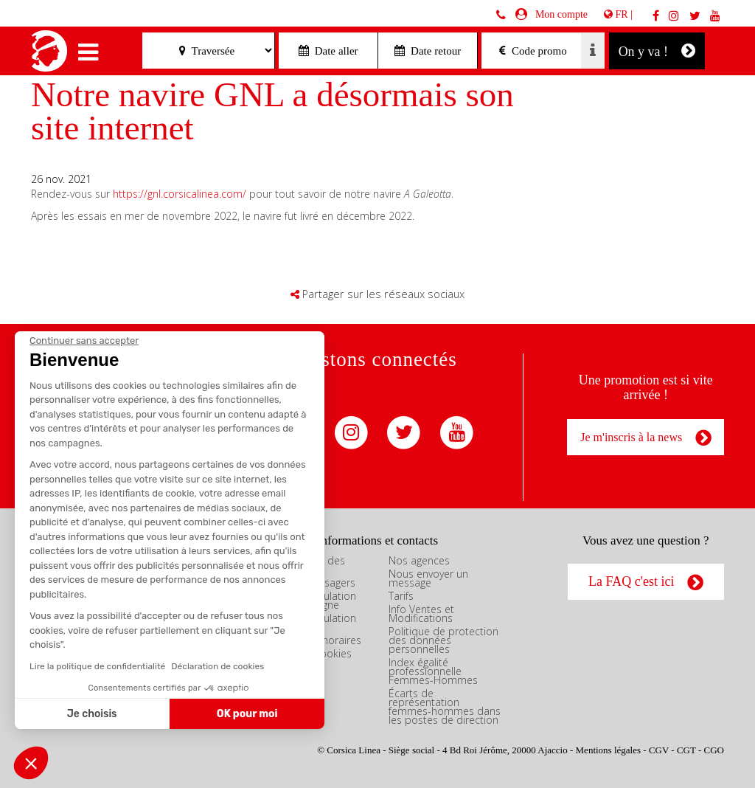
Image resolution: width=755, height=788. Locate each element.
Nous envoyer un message (428, 578)
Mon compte (559, 14)
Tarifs (401, 596)
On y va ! (657, 50)
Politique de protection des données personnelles (443, 640)
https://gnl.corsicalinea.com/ (179, 194)
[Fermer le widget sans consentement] (84, 340)
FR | (618, 14)
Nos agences (419, 560)
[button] (31, 763)
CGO (714, 750)
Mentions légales (608, 750)
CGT (686, 750)
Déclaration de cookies (217, 666)
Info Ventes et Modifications (421, 613)
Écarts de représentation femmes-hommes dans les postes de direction (445, 706)
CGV (659, 750)
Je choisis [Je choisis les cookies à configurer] (92, 714)
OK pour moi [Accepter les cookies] (247, 714)
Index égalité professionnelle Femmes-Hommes (433, 671)
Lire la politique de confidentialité (97, 666)
